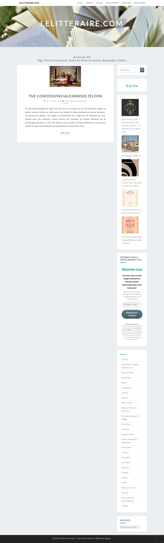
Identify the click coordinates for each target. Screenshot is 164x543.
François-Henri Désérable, (132, 240)
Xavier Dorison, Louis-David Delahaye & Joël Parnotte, (131, 125)
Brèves (124, 382)
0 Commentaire (80, 101)
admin (67, 101)
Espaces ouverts (128, 434)
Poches (124, 477)
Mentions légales (103, 538)
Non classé (126, 462)
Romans (125, 493)
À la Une (125, 359)
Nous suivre (126, 3)
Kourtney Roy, (131, 156)
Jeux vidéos (126, 457)
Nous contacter (112, 3)
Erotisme (125, 429)
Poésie (124, 482)
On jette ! (125, 472)
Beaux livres (126, 377)
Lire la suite (66, 133)
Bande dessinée (128, 372)
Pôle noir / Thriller (129, 488)
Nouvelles (125, 467)
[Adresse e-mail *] (132, 304)
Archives (99, 3)
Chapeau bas (126, 388)
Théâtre (125, 506)
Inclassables (126, 447)
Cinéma (125, 393)
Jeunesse (125, 452)
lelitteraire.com (29, 2)
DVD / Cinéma (127, 403)
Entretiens (126, 424)
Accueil (79, 3)
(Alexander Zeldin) (65, 96)
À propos (89, 3)
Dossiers (125, 398)
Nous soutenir (139, 3)
